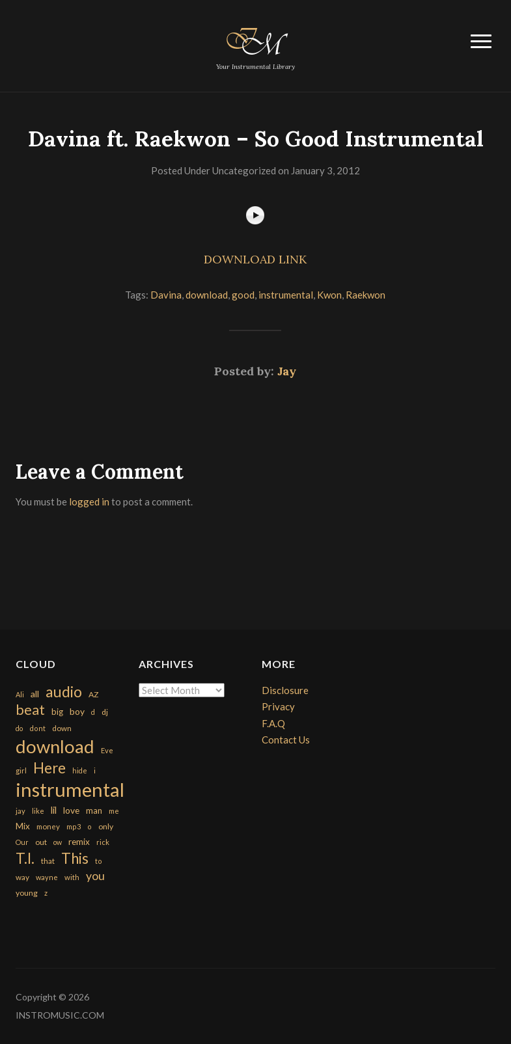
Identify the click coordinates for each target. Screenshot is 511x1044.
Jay (286, 371)
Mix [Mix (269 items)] (23, 826)
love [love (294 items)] (71, 810)
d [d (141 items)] (93, 712)
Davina (166, 295)
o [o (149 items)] (89, 826)
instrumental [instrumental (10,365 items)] (70, 789)
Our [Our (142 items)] (22, 842)
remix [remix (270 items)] (79, 842)
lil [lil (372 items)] (54, 810)
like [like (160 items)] (38, 811)
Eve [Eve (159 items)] (107, 750)
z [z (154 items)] (46, 893)
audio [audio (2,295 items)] (64, 692)
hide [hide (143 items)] (79, 770)
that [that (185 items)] (48, 861)
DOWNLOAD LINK (255, 259)
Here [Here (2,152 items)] (49, 768)
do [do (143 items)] (19, 728)
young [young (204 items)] (27, 893)
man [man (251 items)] (94, 810)
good (243, 295)
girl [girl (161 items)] (21, 770)
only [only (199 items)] (105, 826)
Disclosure (285, 690)
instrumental (285, 295)
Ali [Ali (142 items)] (20, 694)
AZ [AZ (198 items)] (94, 694)
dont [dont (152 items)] (37, 728)
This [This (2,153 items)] (75, 858)
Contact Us (286, 739)
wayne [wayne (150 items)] (47, 877)
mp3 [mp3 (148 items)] (73, 826)
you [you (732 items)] (95, 875)
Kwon (329, 295)
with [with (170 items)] (71, 877)
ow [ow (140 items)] (57, 842)
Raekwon (365, 295)
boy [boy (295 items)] (77, 711)
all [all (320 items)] (35, 693)
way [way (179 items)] (22, 877)
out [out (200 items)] (41, 842)
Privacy (278, 706)
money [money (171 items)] (48, 826)
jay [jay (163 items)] (20, 811)
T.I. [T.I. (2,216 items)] (25, 858)
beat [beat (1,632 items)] (30, 709)
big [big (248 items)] (57, 711)
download (207, 295)
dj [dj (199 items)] (105, 712)
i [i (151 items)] (95, 770)
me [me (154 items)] (114, 811)
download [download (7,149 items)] (55, 746)
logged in (89, 501)
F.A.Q (273, 723)
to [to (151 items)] (98, 861)
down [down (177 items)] (62, 727)
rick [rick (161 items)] (102, 842)
